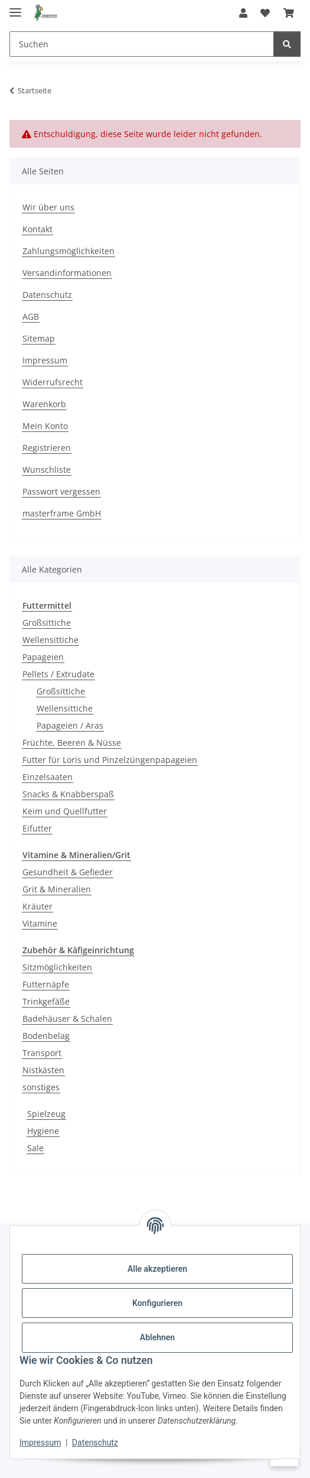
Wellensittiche (50, 639)
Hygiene (43, 1130)
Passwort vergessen (61, 491)
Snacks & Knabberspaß (68, 794)
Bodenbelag (46, 1035)
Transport (41, 1052)
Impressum (40, 1442)
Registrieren (46, 447)
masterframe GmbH (61, 513)
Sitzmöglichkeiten (57, 967)
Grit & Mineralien (56, 889)
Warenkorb (44, 404)
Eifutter (37, 828)
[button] (243, 13)
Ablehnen (157, 1337)
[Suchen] (141, 44)
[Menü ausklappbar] (15, 7)
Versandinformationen (67, 272)
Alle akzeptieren (157, 1269)
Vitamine (39, 923)
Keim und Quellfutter (64, 811)
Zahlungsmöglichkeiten (68, 250)
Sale (35, 1148)
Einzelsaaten (47, 776)
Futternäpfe (45, 984)
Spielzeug (46, 1113)
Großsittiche (46, 622)
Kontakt (37, 229)
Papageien (43, 656)
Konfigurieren (157, 1303)
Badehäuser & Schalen (67, 1018)
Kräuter (37, 906)
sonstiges (41, 1087)
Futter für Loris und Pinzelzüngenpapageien (109, 759)
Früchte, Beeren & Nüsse (71, 742)
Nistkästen (43, 1070)
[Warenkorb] (289, 13)
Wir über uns (48, 207)
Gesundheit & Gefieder (67, 872)
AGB (30, 316)
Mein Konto (45, 425)
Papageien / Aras (70, 725)
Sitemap (38, 338)
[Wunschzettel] (265, 13)
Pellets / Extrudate (58, 674)
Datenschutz (95, 1442)
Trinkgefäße (46, 1001)
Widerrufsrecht (52, 382)
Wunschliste (46, 469)
